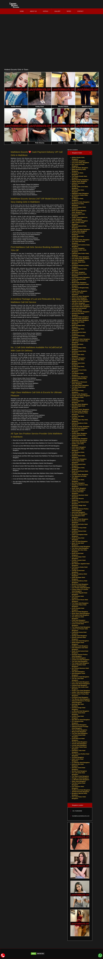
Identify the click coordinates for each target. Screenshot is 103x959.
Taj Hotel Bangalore (78, 757)
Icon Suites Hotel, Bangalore (80, 258)
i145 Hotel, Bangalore (78, 303)
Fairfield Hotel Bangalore (79, 685)
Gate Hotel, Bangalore (78, 358)
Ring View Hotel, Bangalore (80, 179)
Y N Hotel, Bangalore (78, 248)
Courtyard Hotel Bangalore (80, 697)
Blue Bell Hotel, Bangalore (80, 404)
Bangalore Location (76, 805)
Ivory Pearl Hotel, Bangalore (80, 162)
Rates (69, 11)
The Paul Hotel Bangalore (79, 661)
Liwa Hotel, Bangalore (78, 161)
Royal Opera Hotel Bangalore (81, 613)
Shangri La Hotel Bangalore (80, 778)
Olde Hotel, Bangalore (78, 490)
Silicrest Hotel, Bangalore (79, 394)
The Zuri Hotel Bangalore (79, 730)
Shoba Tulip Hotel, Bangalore (81, 229)
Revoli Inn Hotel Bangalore (80, 584)
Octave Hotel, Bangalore (79, 298)
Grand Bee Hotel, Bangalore (80, 257)
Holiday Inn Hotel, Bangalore (80, 301)
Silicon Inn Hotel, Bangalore (80, 296)
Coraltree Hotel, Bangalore (80, 474)
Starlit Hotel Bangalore (79, 658)
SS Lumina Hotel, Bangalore (80, 409)
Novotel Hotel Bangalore (79, 771)
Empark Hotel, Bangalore (79, 291)
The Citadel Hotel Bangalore (80, 663)
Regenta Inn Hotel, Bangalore (81, 339)
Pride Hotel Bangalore (78, 620)
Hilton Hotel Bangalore (79, 781)
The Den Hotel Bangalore (79, 742)
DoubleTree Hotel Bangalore (80, 677)
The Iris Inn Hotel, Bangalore (80, 426)
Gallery (57, 11)
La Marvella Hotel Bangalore (80, 711)
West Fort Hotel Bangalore (80, 611)
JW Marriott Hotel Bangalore (80, 791)
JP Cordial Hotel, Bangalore (80, 317)
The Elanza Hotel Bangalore (80, 622)
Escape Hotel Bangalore (79, 586)
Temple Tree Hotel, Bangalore (81, 395)
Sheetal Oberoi (63, 143)
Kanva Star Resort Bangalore (81, 683)
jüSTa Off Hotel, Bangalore (80, 167)
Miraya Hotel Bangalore (79, 731)
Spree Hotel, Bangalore (79, 488)
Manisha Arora (87, 106)
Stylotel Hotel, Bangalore (79, 181)
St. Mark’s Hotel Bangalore (80, 519)
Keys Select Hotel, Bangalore (81, 277)
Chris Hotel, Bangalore (79, 447)
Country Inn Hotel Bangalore (80, 659)
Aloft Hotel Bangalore (78, 512)
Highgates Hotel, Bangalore (80, 193)
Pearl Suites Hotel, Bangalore (81, 306)
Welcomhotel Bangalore (79, 725)
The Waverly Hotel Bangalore (81, 699)
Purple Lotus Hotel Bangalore (81, 690)
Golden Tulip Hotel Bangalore (81, 692)
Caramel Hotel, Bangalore (79, 377)
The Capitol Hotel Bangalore (80, 615)
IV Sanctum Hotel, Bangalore (80, 202)
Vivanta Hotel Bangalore (79, 743)
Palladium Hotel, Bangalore (80, 318)
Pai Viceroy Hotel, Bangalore (80, 311)
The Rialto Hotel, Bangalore (80, 385)
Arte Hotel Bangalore (78, 671)
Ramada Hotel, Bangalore (79, 438)
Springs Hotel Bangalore (79, 635)
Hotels (45, 11)
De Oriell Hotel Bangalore (79, 514)
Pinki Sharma (39, 143)
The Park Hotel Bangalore (79, 733)
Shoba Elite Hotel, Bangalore (80, 239)
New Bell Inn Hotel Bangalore (81, 719)
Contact (80, 11)
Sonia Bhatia (87, 143)
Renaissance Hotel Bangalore (81, 546)
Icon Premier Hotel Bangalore (81, 587)
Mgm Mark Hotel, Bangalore (80, 320)
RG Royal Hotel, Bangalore (80, 411)
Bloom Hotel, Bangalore (79, 282)
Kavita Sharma (16, 106)
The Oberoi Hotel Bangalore (80, 776)
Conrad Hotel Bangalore (79, 745)
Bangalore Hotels (76, 153)
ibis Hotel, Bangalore (78, 483)
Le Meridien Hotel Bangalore (80, 779)
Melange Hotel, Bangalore (80, 299)
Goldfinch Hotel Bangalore (80, 646)
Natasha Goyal (16, 143)
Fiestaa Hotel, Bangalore (79, 231)
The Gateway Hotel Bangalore (81, 627)
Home (22, 11)
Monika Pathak (63, 106)
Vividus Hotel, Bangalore (79, 433)
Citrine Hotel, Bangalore (79, 459)
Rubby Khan (39, 106)
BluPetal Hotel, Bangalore (80, 428)
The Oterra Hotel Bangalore (80, 548)
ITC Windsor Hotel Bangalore (81, 762)
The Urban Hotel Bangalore (80, 603)
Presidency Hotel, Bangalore (80, 305)
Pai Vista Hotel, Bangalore (80, 221)
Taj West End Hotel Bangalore (81, 790)
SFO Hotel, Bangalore (78, 272)
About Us (33, 11)
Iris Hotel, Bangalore (78, 260)
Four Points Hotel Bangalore (80, 682)
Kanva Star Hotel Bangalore (80, 641)
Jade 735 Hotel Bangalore (79, 541)
